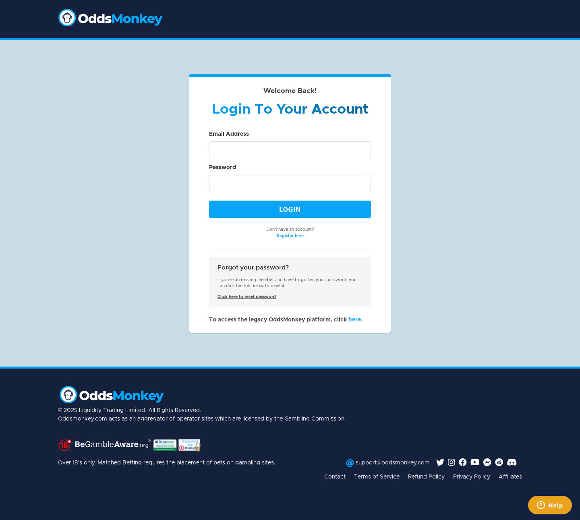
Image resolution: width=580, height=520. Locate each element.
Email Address (229, 134)
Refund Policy (426, 477)
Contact (335, 477)
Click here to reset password (247, 297)
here (354, 320)
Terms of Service (377, 477)
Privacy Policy (471, 477)
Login (289, 209)
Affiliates (510, 477)
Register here (290, 236)
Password (222, 167)
